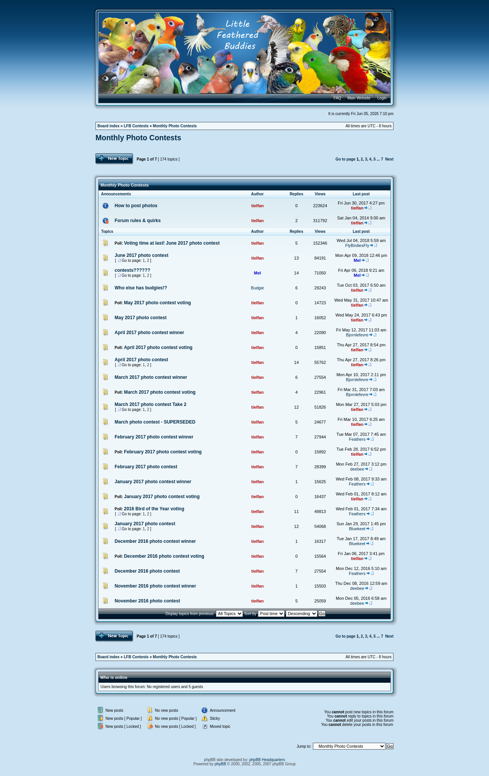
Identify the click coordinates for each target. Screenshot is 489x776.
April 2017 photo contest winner (149, 332)
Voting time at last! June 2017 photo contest (171, 243)
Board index (108, 126)
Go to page (345, 159)
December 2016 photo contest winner (155, 541)
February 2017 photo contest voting (162, 452)
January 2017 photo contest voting (161, 496)
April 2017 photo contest (141, 359)
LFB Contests (136, 126)
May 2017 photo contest (141, 317)
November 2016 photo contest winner (155, 586)
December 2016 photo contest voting (164, 556)
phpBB (220, 764)
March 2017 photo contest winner (151, 377)
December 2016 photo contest (147, 571)
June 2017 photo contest (141, 255)
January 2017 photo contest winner (153, 481)
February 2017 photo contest (146, 466)
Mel (357, 260)
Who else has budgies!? (141, 288)
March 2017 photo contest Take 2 (150, 404)
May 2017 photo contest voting (157, 302)
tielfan (257, 205)
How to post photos (136, 205)
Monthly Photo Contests (175, 126)
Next (389, 159)
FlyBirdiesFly (357, 245)
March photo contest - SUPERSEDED (155, 422)
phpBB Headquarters (267, 760)
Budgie (257, 288)
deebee (357, 469)
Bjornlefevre (357, 335)
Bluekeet (357, 528)
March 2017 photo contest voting (159, 392)
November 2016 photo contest (147, 601)
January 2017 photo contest (145, 523)
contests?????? (132, 270)
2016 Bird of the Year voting (154, 508)
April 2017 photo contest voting (158, 347)
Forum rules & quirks (138, 220)
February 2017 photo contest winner (154, 437)
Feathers (357, 439)
